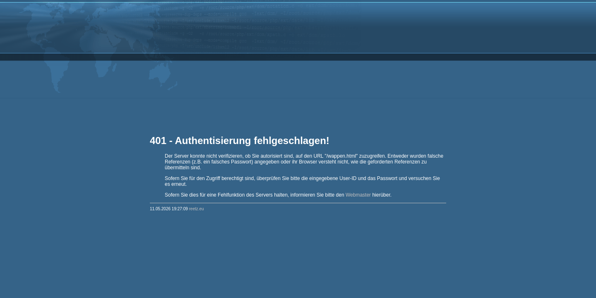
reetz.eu (196, 209)
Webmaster (358, 195)
